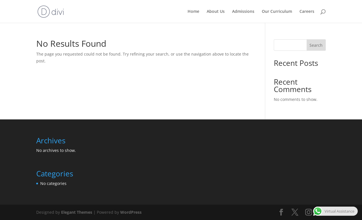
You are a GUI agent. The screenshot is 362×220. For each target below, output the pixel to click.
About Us (216, 11)
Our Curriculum (277, 11)
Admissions (243, 11)
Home (193, 11)
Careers (306, 11)
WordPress (131, 212)
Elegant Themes (76, 212)
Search (316, 45)
